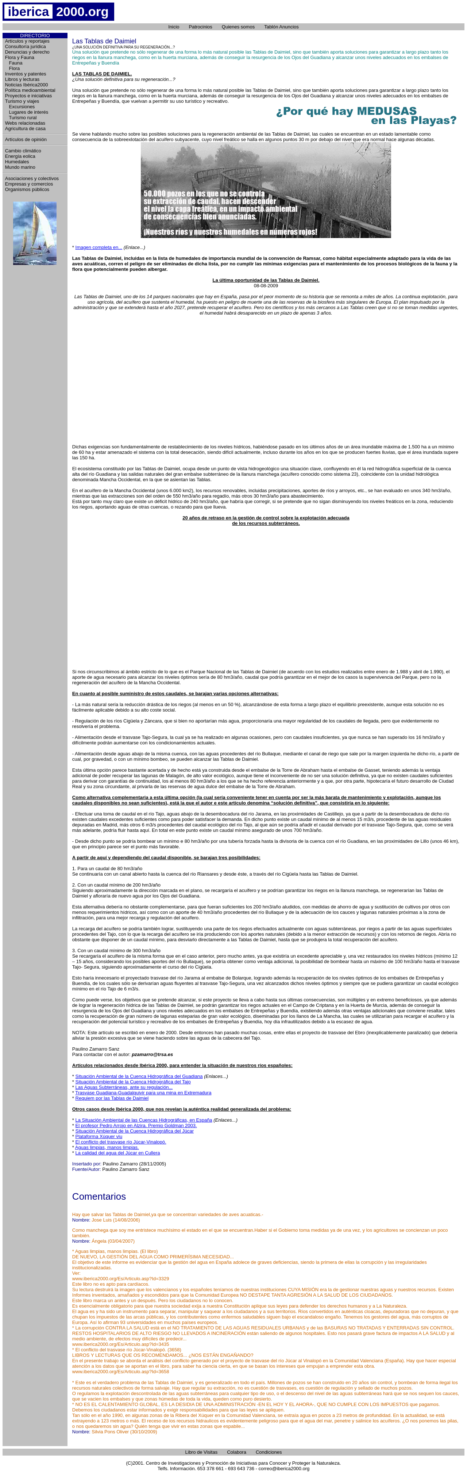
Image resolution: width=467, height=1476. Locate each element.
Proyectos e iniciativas (28, 95)
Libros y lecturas (22, 79)
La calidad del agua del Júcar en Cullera (118, 1153)
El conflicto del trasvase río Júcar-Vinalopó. (121, 1142)
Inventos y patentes (25, 74)
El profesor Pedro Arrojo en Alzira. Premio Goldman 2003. (136, 1125)
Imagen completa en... (99, 247)
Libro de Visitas (201, 1452)
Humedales (17, 161)
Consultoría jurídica (25, 46)
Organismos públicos (27, 189)
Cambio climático (23, 150)
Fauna (14, 63)
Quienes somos (238, 27)
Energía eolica (20, 156)
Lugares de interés (27, 112)
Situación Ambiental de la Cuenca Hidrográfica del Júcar (135, 1131)
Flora (12, 68)
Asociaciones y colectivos (32, 178)
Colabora (236, 1452)
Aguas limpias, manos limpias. (107, 1147)
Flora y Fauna (19, 57)
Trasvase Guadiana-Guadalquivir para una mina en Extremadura (143, 1092)
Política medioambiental (30, 90)
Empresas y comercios (29, 184)
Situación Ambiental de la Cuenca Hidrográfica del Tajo (133, 1081)
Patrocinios (200, 27)
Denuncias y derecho (27, 52)
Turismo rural (21, 117)
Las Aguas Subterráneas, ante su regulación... (124, 1087)
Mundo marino (20, 167)
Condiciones (269, 1452)
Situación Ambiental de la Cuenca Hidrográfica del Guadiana (139, 1076)
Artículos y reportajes (27, 41)
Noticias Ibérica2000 (26, 84)
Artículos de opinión (26, 139)
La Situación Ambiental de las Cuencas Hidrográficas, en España (144, 1120)
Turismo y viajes (22, 101)
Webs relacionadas (25, 123)
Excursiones (20, 106)
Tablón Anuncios (281, 27)
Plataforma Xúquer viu (99, 1136)
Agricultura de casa (25, 128)
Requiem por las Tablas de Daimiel (112, 1098)
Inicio (173, 27)
